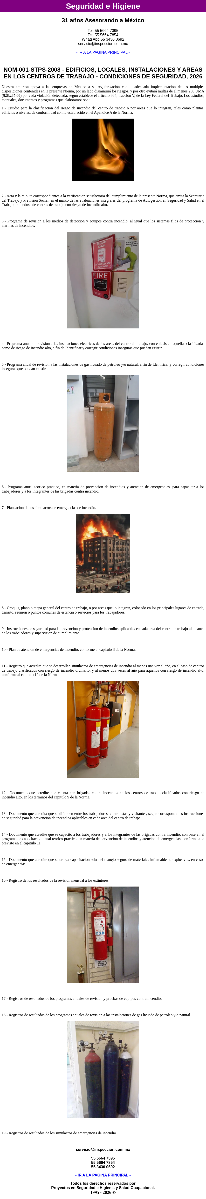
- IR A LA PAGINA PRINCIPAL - (103, 52)
